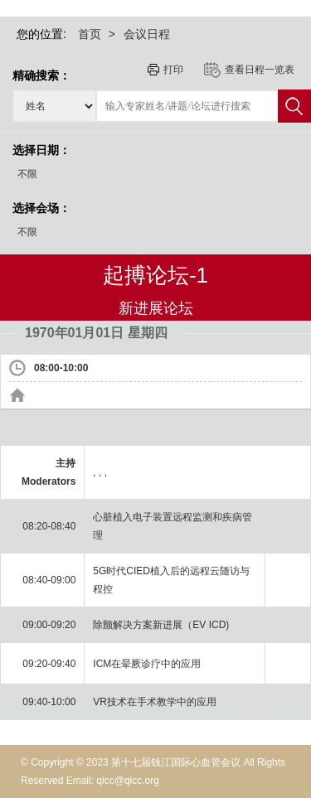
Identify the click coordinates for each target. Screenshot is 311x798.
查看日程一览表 (259, 69)
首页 (89, 34)
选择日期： (41, 150)
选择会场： (41, 208)
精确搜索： (41, 75)
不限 (27, 174)
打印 (173, 69)
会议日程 (147, 34)
